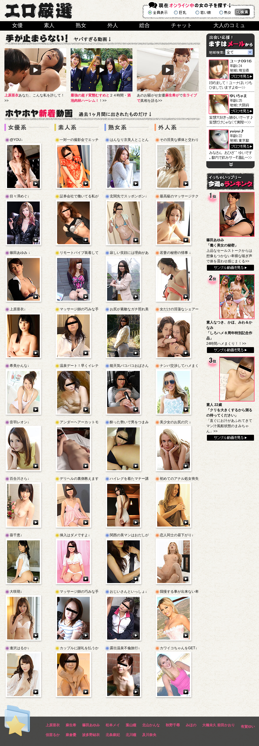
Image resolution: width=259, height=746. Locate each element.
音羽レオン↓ (19, 422)
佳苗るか (53, 735)
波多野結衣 (91, 735)
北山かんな (151, 725)
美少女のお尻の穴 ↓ (175, 422)
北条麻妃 (113, 735)
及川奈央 (149, 735)
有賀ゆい (248, 727)
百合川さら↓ (19, 479)
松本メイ (113, 725)
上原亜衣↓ (18, 309)
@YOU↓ (16, 140)
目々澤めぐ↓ (19, 196)
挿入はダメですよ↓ (75, 535)
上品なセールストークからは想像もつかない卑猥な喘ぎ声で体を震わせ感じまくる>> (229, 250)
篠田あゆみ (91, 725)
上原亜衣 (53, 725)
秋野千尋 (173, 725)
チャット (181, 25)
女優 (17, 25)
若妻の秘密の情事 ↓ (175, 253)
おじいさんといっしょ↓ (128, 592)
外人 (112, 25)
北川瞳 (131, 735)
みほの (191, 725)
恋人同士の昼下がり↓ (176, 535)
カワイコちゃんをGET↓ (178, 648)
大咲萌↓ (16, 592)
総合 (144, 25)
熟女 (81, 25)
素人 (49, 25)
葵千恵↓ (16, 535)
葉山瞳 (131, 725)
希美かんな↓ (19, 366)
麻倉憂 (71, 735)
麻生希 (71, 725)
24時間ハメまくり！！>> (229, 333)
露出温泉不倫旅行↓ (125, 648)
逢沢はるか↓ (19, 648)
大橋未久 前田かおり (218, 725)
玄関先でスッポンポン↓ (128, 196)
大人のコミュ (229, 25)
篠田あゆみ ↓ (20, 253)
